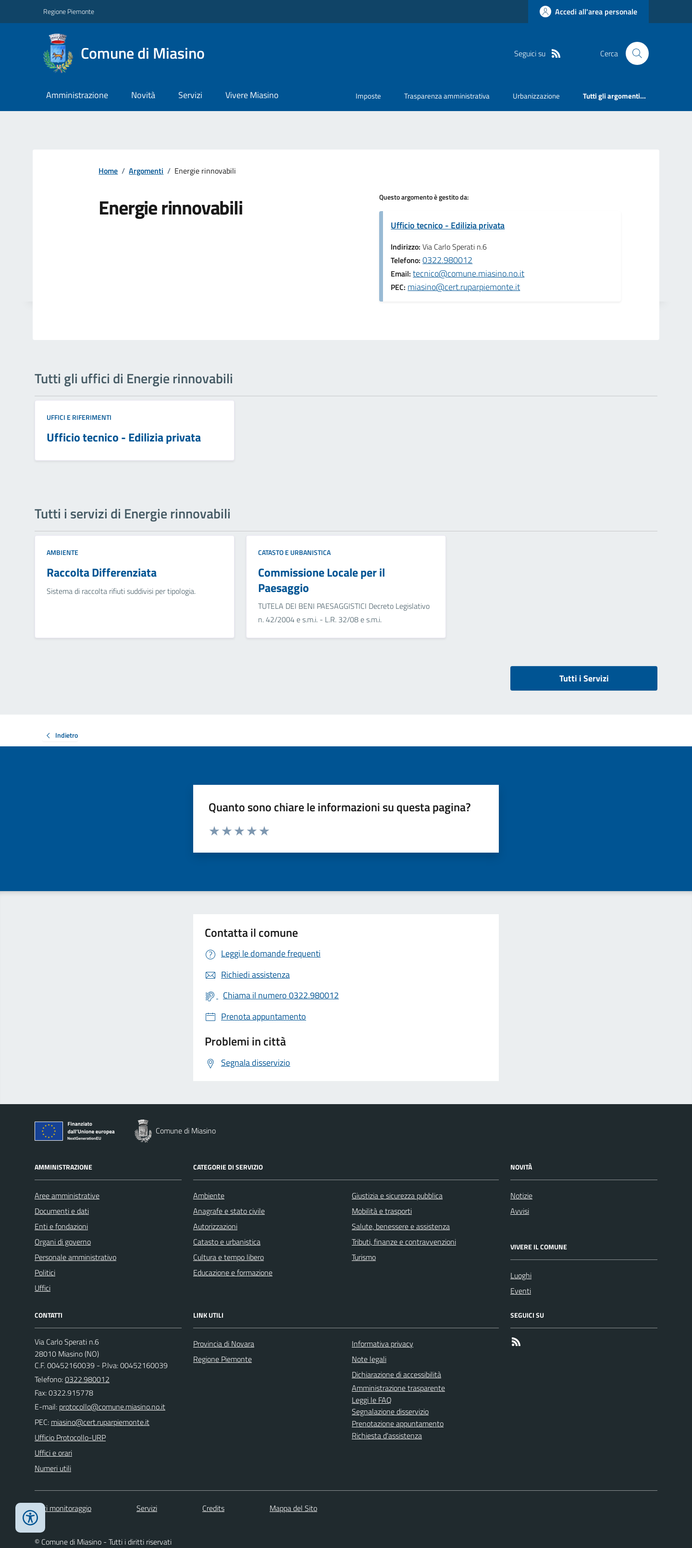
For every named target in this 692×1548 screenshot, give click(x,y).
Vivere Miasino (252, 94)
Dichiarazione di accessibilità (396, 1374)
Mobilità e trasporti (382, 1211)
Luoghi (520, 1275)
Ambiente (62, 552)
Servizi (190, 94)
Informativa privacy (382, 1343)
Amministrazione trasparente (398, 1388)
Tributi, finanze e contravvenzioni (404, 1241)
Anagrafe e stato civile (229, 1211)
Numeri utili (53, 1468)
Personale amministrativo (75, 1257)
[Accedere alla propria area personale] (588, 11)
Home (108, 170)
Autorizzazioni (215, 1226)
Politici (45, 1272)
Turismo (364, 1257)
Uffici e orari (53, 1453)
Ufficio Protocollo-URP (70, 1437)
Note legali (369, 1359)
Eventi (520, 1290)
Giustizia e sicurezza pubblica (397, 1195)
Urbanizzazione (536, 95)
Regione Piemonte (68, 11)
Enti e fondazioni (61, 1226)
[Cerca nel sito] (633, 53)
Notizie (521, 1195)
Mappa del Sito (293, 1508)
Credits (213, 1508)
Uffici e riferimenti (79, 417)
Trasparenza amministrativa (447, 95)
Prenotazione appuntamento (398, 1423)
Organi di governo (63, 1241)
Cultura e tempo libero (228, 1257)
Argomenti (146, 170)
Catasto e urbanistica (294, 552)
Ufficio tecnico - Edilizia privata (448, 225)
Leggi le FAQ (372, 1400)
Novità (143, 94)
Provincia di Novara (223, 1343)
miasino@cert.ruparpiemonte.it (464, 286)
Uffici (42, 1288)
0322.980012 (447, 259)
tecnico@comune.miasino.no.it (468, 273)
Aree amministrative (67, 1195)
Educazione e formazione (232, 1272)
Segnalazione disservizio (390, 1411)
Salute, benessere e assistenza (401, 1226)
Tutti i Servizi (584, 678)
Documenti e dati (62, 1211)
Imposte (368, 95)
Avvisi (519, 1211)
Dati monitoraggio (63, 1508)
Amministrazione (77, 94)
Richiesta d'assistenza (387, 1435)
